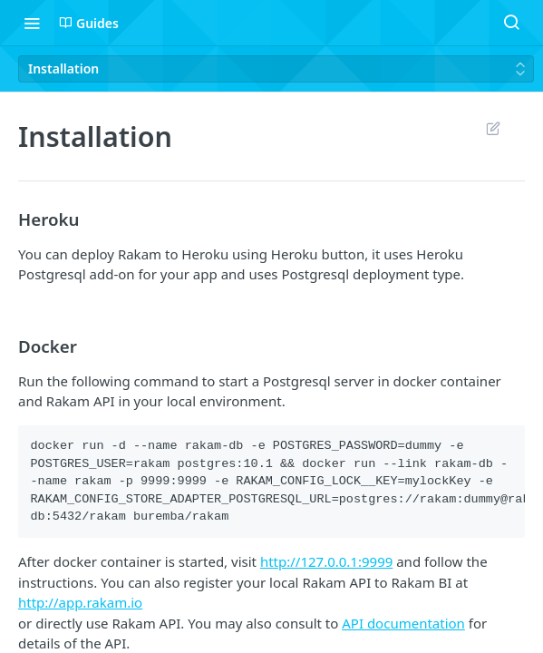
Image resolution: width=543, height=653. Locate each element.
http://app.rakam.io (80, 602)
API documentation (403, 623)
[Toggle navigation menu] (31, 22)
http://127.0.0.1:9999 (326, 561)
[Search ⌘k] (511, 22)
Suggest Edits (492, 128)
